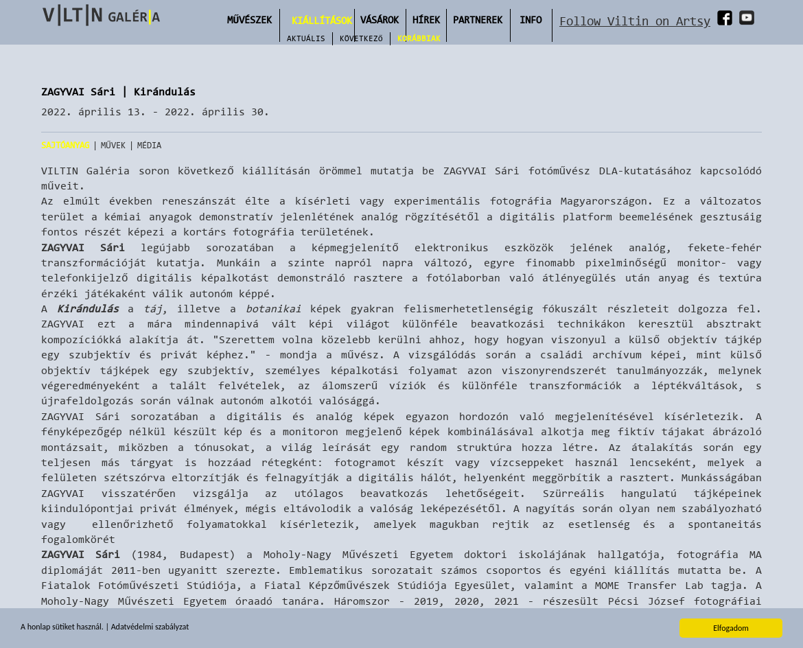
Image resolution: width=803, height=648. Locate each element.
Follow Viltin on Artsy (634, 21)
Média (149, 145)
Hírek (426, 19)
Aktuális (306, 38)
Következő (361, 38)
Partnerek (477, 19)
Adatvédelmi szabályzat (150, 627)
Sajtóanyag (65, 145)
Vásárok (379, 19)
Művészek (249, 19)
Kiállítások (322, 20)
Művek (113, 145)
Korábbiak (419, 38)
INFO (531, 19)
